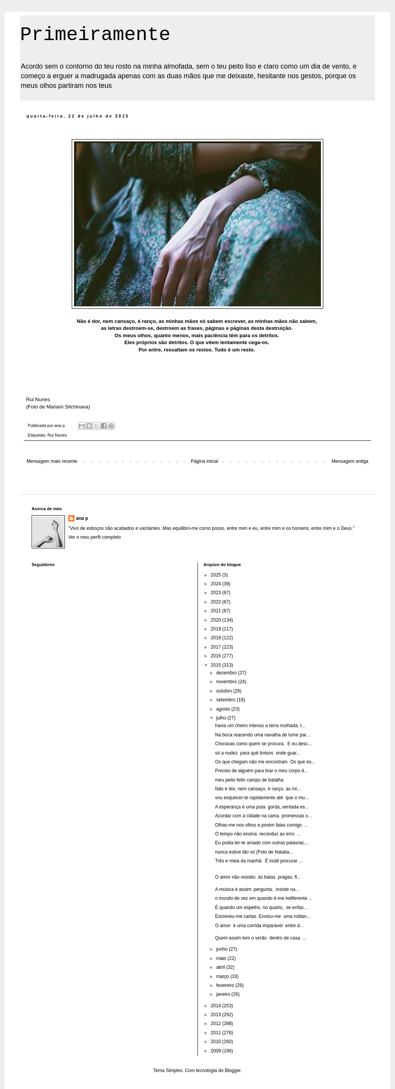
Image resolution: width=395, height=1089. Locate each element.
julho (221, 718)
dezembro (227, 673)
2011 (216, 1032)
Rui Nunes (57, 435)
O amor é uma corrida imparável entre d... (259, 925)
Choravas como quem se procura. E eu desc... (263, 743)
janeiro (223, 994)
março (223, 976)
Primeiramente (95, 35)
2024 (216, 584)
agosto (223, 709)
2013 (216, 1014)
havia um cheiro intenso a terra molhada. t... (260, 725)
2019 (216, 629)
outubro (224, 691)
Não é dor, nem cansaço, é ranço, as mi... (257, 789)
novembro (227, 681)
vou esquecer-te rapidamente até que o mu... (262, 797)
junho (222, 949)
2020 (216, 620)
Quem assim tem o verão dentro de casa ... (260, 938)
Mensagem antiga (350, 461)
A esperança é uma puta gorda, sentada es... (262, 807)
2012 (216, 1023)
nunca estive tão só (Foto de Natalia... (254, 852)
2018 (216, 637)
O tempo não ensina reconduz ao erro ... (257, 834)
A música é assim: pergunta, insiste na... (257, 889)
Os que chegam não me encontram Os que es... (265, 762)
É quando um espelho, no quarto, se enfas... (261, 907)
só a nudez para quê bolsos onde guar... (257, 753)
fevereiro (225, 985)
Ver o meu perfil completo (94, 537)
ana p (82, 518)
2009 (216, 1051)
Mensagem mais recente (52, 461)
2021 (216, 610)
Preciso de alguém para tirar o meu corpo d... (261, 770)
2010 (216, 1041)
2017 (216, 647)
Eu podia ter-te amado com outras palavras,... (262, 842)
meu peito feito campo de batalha (249, 780)
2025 (216, 575)
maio (221, 958)
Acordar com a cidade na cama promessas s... (263, 815)
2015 (216, 665)
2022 (216, 602)
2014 (216, 1005)
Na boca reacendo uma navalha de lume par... (262, 735)
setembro (226, 699)
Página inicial (204, 461)
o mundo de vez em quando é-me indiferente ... (263, 898)
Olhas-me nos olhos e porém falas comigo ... (261, 825)
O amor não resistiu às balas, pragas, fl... (257, 877)
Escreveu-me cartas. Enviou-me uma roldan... (262, 916)
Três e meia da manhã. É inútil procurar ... (258, 861)
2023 (216, 592)
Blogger (233, 1070)
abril (221, 967)
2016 (216, 656)
